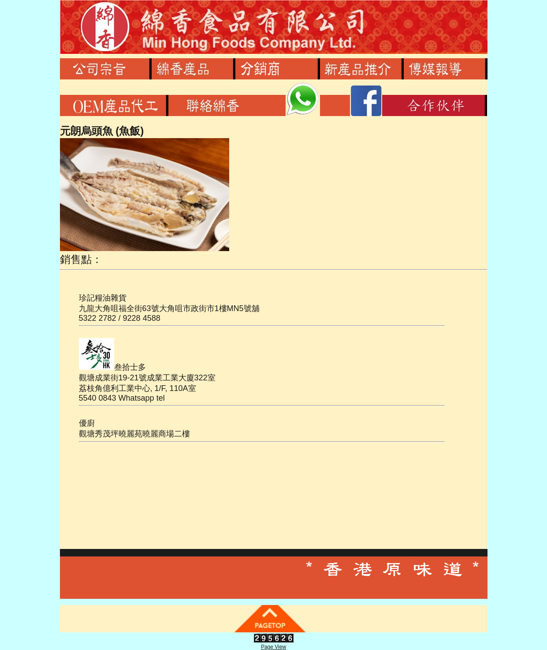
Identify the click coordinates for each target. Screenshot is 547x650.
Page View (273, 647)
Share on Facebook (423, 552)
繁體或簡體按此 (468, 552)
